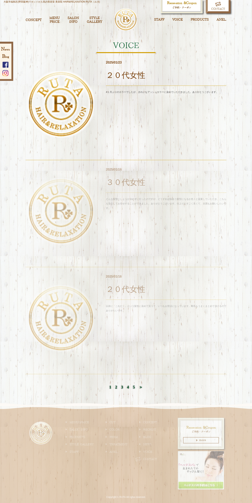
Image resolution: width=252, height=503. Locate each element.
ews (5, 49)
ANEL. (221, 19)
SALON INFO (73, 20)
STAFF (159, 19)
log (5, 57)
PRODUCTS (200, 19)
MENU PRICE (54, 20)
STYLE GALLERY (94, 20)
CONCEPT (34, 20)
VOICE (177, 19)
